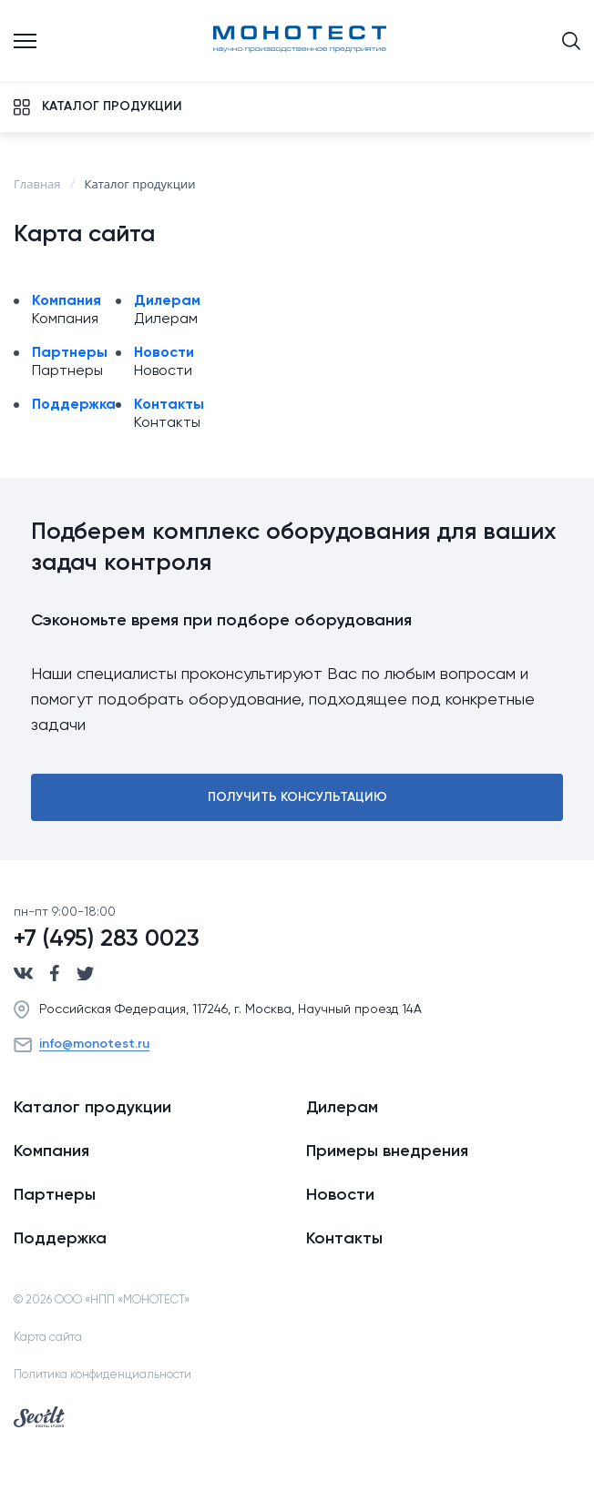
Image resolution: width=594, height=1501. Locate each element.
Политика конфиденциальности (102, 1375)
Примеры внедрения (387, 1151)
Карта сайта (48, 1338)
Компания (66, 301)
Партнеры (70, 353)
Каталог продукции (92, 1108)
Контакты (169, 405)
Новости (164, 353)
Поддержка (74, 405)
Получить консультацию (297, 797)
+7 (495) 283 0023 (107, 939)
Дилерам (167, 301)
